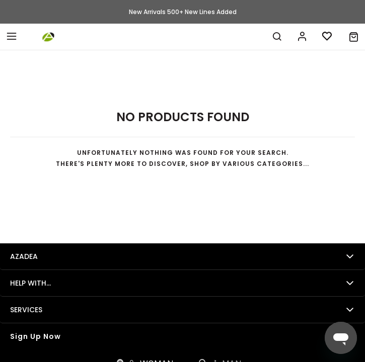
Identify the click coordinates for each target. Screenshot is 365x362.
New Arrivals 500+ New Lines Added (183, 12)
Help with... (30, 283)
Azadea (24, 256)
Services (26, 310)
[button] (353, 37)
